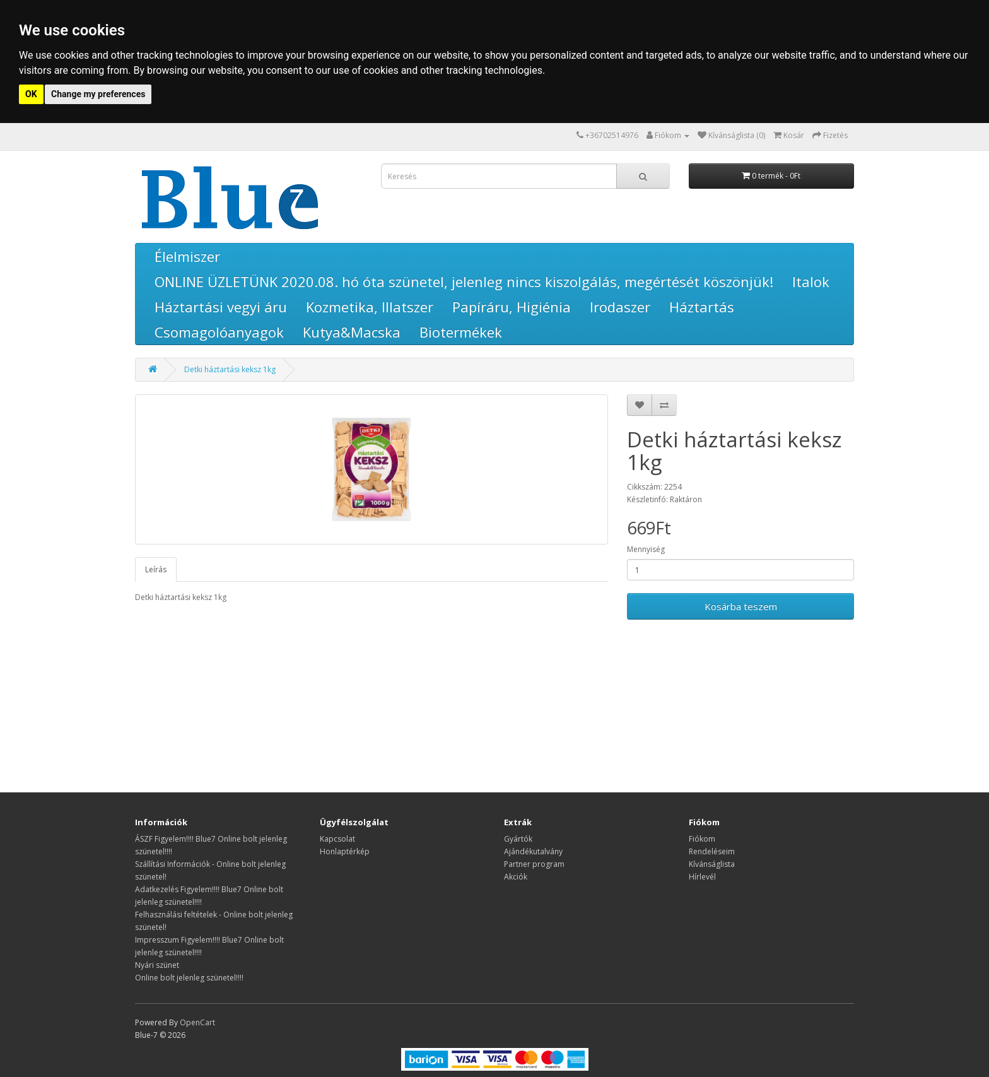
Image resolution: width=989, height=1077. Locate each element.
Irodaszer (620, 306)
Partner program (534, 864)
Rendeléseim (712, 851)
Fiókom (702, 838)
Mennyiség (646, 549)
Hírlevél (702, 876)
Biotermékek (460, 331)
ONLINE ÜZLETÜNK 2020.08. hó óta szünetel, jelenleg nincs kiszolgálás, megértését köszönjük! (464, 281)
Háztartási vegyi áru (221, 306)
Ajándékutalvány (533, 851)
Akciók (515, 876)
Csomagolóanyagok (219, 331)
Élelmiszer (187, 256)
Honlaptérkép (345, 851)
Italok (810, 281)
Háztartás (701, 306)
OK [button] (31, 94)
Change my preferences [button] (98, 94)
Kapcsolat (337, 838)
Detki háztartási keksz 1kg (230, 369)
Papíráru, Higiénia (511, 306)
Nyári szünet (157, 965)
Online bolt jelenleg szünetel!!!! (189, 977)
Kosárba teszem (741, 606)
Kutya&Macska (352, 331)
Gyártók (518, 838)
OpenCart (197, 1022)
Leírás (156, 569)
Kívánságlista (712, 864)
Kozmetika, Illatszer (369, 306)
